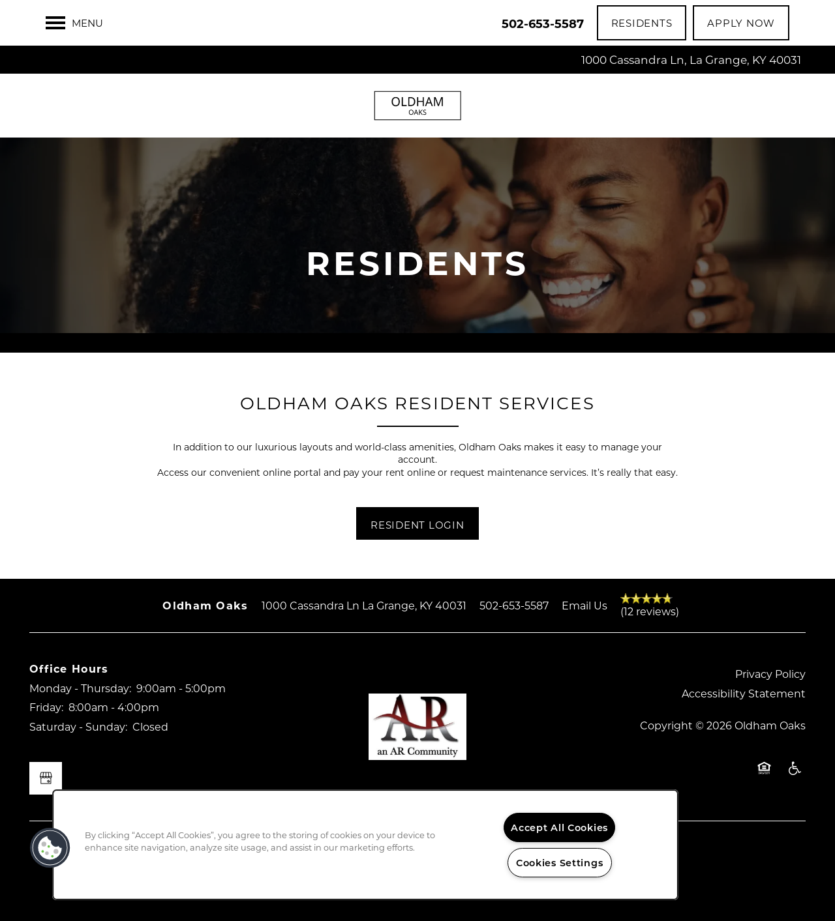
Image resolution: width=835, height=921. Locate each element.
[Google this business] (45, 778)
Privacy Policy (770, 673)
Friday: (46, 707)
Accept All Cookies (559, 827)
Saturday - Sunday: (78, 726)
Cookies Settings (559, 862)
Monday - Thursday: (80, 688)
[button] (642, 22)
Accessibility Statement (744, 693)
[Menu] (74, 23)
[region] (365, 844)
